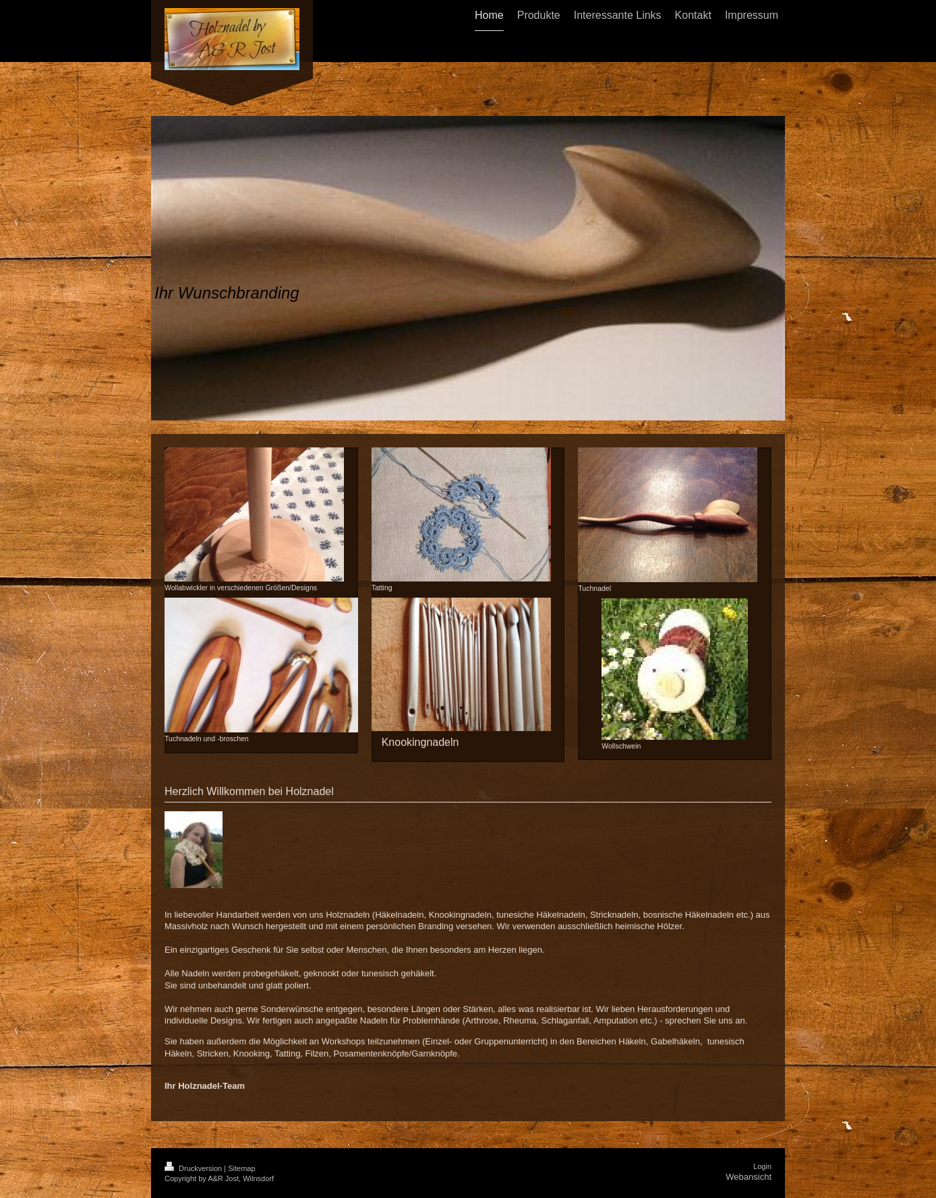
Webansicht (748, 1177)
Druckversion (194, 1168)
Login (762, 1166)
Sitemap (241, 1168)
